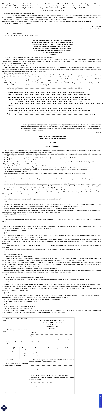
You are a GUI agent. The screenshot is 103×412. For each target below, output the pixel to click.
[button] (4, 408)
